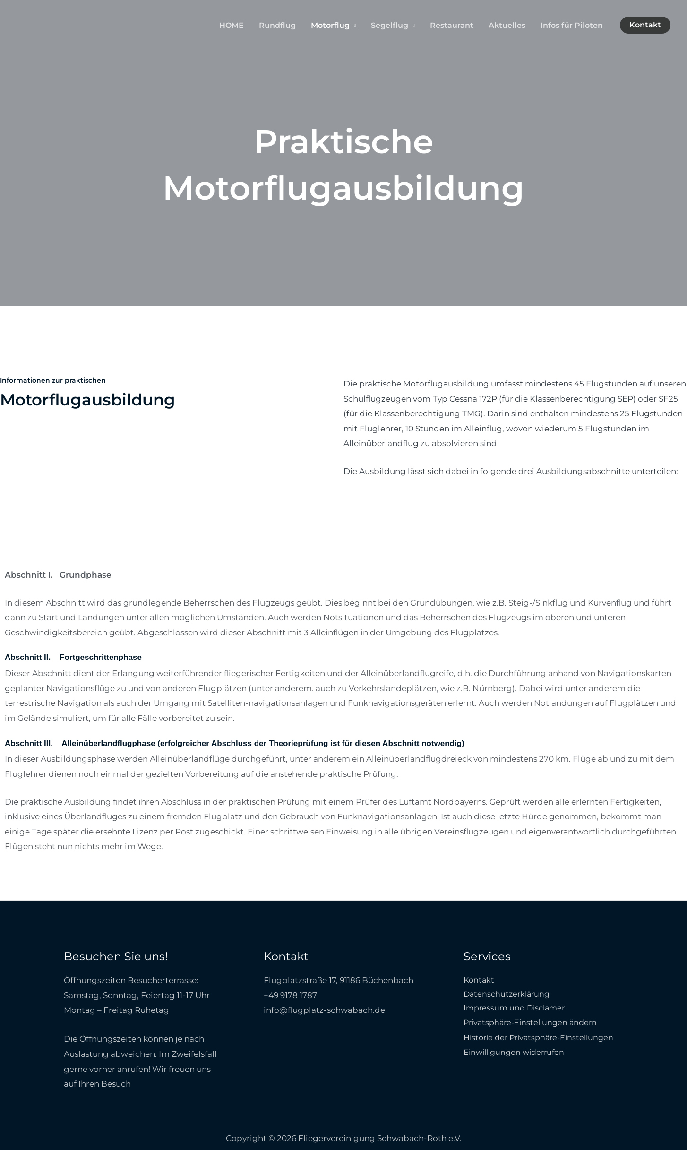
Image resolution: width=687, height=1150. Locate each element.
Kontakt (480, 980)
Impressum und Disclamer (517, 1010)
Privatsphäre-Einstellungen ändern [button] (534, 1025)
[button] (645, 25)
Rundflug (277, 25)
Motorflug (330, 25)
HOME (231, 25)
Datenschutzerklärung (509, 995)
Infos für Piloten (572, 25)
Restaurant (451, 25)
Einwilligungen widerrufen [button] (517, 1055)
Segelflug (389, 25)
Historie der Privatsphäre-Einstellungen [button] (543, 1040)
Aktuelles (507, 25)
